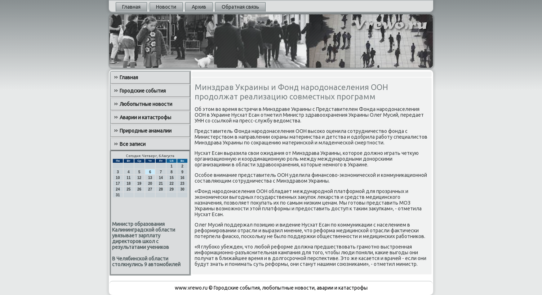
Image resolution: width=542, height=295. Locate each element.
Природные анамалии (146, 131)
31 (118, 195)
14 (161, 178)
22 (172, 184)
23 (182, 184)
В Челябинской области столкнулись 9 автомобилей (146, 261)
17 (118, 184)
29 (172, 189)
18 (128, 184)
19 (139, 184)
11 (128, 178)
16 (182, 178)
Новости (166, 7)
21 (161, 184)
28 (161, 189)
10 (118, 178)
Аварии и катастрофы (145, 117)
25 (128, 189)
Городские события (143, 91)
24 (118, 189)
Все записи (133, 144)
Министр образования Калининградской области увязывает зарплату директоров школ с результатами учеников (143, 235)
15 (172, 178)
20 (150, 184)
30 (182, 189)
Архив (199, 7)
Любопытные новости (146, 104)
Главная (131, 7)
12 (139, 178)
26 (139, 189)
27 (150, 189)
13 (150, 178)
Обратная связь (240, 7)
